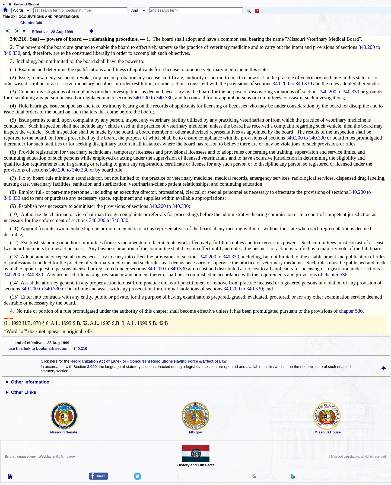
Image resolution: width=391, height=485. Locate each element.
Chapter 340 (31, 23)
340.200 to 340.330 (292, 83)
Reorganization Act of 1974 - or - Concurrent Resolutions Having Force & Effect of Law (149, 361)
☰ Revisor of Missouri (22, 4)
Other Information (30, 382)
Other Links (23, 392)
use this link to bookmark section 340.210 (47, 348)
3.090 (92, 366)
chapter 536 (335, 274)
